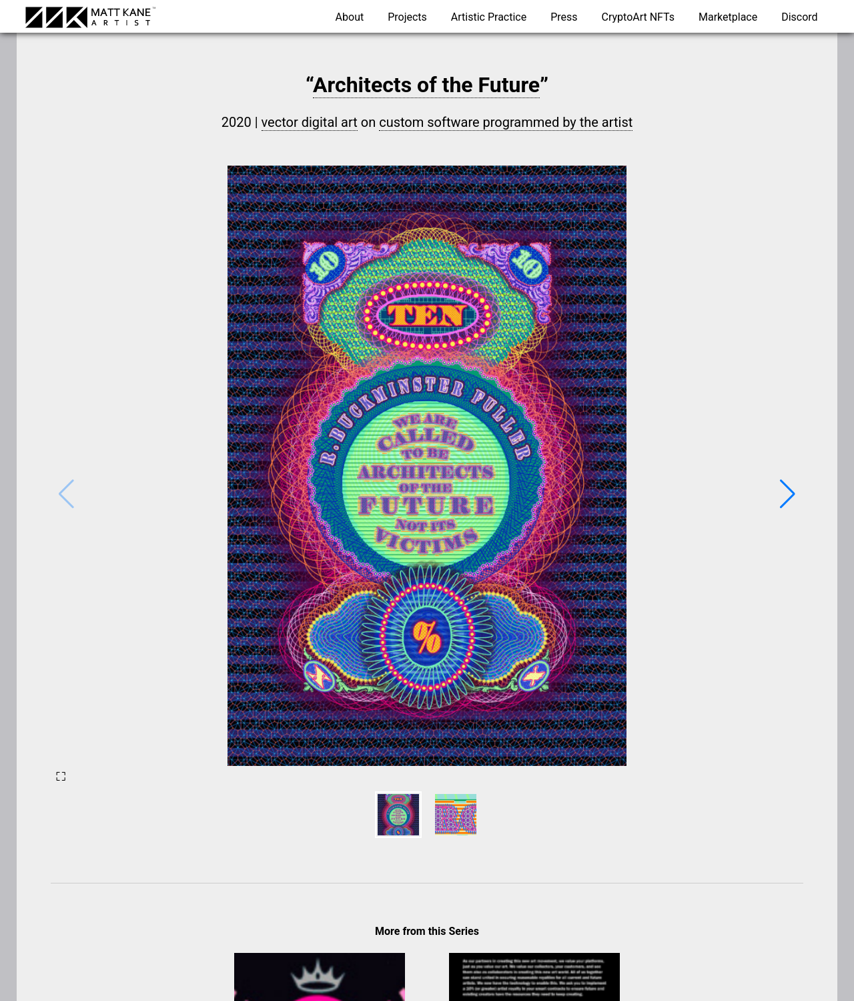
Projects (407, 17)
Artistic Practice (488, 17)
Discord (799, 17)
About (350, 17)
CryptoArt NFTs (638, 17)
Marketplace (728, 17)
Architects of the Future (426, 84)
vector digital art (310, 122)
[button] (788, 494)
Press (563, 17)
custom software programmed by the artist (505, 122)
